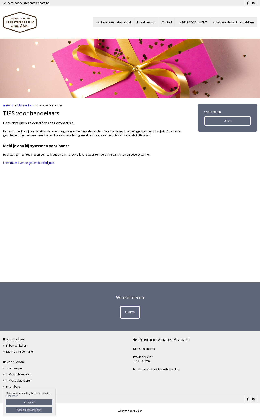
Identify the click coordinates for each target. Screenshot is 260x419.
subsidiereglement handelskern (233, 22)
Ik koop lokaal (14, 339)
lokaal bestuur (146, 22)
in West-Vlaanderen (18, 380)
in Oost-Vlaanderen (18, 374)
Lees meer (12, 396)
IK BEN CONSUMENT (193, 22)
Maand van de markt (19, 352)
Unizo (227, 121)
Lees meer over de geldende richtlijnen (28, 163)
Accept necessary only (29, 410)
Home (9, 105)
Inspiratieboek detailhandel (113, 22)
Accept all (29, 402)
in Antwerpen (14, 368)
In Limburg (13, 386)
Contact (167, 22)
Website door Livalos (130, 411)
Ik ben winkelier (26, 105)
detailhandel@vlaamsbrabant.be (26, 3)
